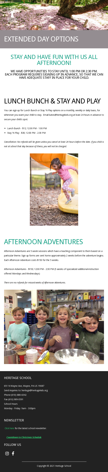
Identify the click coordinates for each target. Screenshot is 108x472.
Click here (9, 428)
